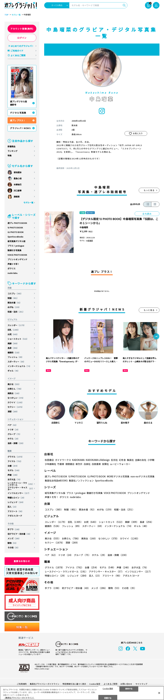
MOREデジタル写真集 (118, 476)
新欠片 (79, 464)
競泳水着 (14, 302)
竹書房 (60, 464)
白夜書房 (96, 464)
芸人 (13, 506)
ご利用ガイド (17, 50)
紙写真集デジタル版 (16, 241)
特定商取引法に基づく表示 (74, 684)
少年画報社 (50, 464)
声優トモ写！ (13, 263)
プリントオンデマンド (17, 259)
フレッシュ (15, 357)
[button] (156, 336)
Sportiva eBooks (15, 236)
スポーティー (16, 361)
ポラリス (11, 268)
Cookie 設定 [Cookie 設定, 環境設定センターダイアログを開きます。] (108, 688)
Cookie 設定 (94, 684)
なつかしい (16, 397)
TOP (6, 15)
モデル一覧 (16, 15)
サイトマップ (141, 684)
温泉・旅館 (16, 443)
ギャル (14, 370)
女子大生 (14, 479)
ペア (13, 425)
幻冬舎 (122, 459)
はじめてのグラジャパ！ (22, 46)
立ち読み (147, 213)
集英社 (130, 459)
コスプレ (15, 293)
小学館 (151, 459)
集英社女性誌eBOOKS (56, 480)
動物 (13, 543)
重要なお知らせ (22, 561)
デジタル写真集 (18, 112)
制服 (13, 298)
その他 (14, 547)
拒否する (129, 688)
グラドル (16, 456)
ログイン (22, 37)
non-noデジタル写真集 (142, 476)
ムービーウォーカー (120, 464)
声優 (13, 474)
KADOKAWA (78, 459)
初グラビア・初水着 (19, 533)
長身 (13, 348)
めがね (14, 307)
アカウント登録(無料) (21, 28)
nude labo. (13, 273)
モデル (14, 470)
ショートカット (18, 338)
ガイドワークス (63, 459)
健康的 (14, 352)
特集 (9, 155)
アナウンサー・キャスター (21, 488)
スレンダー (17, 325)
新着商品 (11, 146)
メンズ (14, 538)
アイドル (15, 461)
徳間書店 (69, 464)
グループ (14, 434)
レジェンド (16, 502)
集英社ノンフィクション (81, 480)
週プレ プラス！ (17, 120)
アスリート (15, 511)
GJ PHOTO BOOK (15, 232)
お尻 (13, 334)
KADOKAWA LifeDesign (98, 459)
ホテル (14, 438)
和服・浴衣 (16, 311)
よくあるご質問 (18, 55)
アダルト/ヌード (15, 515)
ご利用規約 (22, 684)
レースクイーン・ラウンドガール (21, 484)
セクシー (16, 407)
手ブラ (14, 529)
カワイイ (16, 402)
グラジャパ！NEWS (20, 128)
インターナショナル (19, 366)
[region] (82, 693)
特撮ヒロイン (16, 497)
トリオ (14, 429)
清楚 (13, 411)
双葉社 (105, 464)
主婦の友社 (140, 459)
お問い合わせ (126, 684)
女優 (13, 465)
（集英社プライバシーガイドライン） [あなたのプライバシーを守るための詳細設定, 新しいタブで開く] (19, 697)
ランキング (12, 151)
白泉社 (87, 464)
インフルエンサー (19, 493)
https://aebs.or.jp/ (42, 669)
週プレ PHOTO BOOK (17, 223)
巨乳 (14, 329)
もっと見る (149, 190)
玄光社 (114, 459)
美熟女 (14, 393)
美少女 (14, 384)
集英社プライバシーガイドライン (44, 684)
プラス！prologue (16, 245)
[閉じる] (159, 693)
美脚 (13, 343)
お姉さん (15, 388)
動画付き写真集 (14, 250)
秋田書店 (49, 459)
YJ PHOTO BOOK (15, 227)
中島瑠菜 (84, 227)
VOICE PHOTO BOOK (17, 254)
